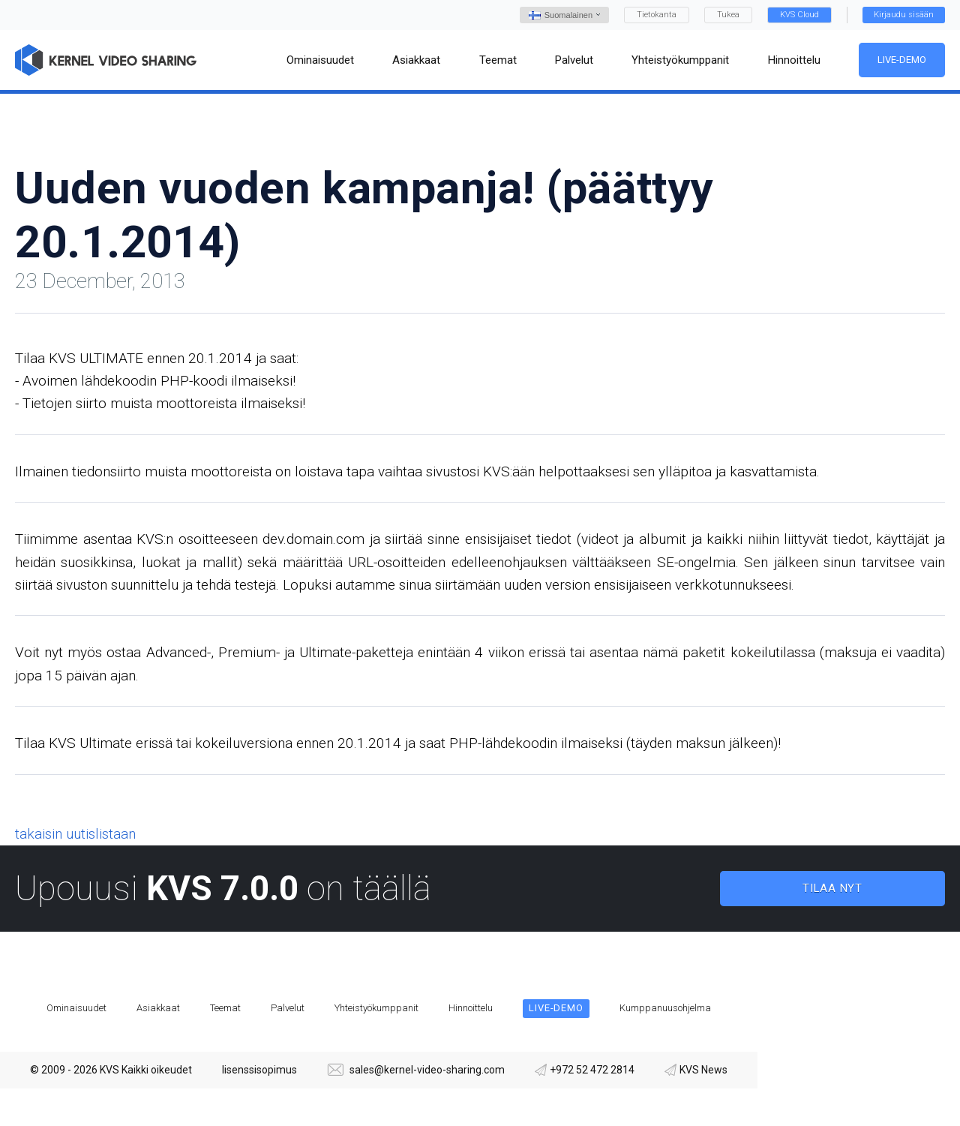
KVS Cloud (799, 15)
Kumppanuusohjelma (665, 1007)
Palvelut (287, 1007)
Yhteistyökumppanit (376, 1007)
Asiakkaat (158, 1007)
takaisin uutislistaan (75, 833)
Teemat (225, 1007)
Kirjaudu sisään (904, 15)
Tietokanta (656, 15)
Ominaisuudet (76, 1007)
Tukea (728, 15)
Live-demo (902, 59)
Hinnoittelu (470, 1007)
